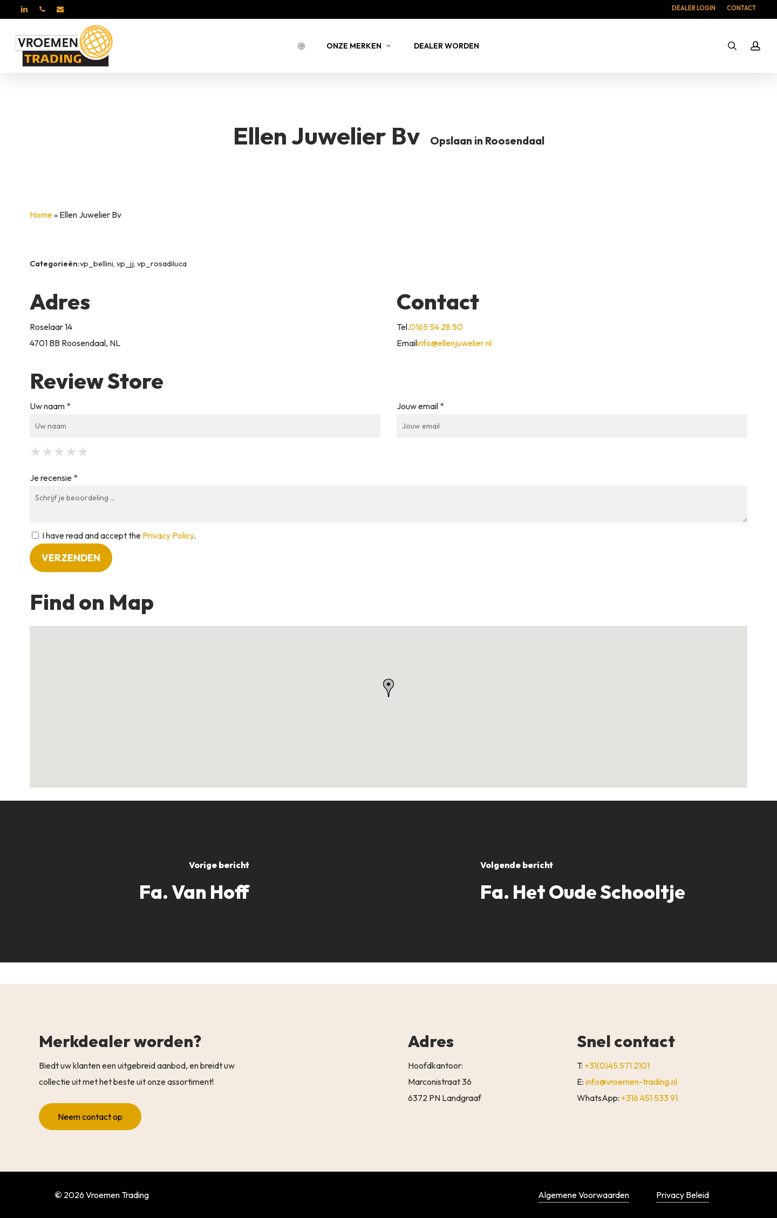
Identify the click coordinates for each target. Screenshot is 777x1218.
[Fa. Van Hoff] (194, 881)
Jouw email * (420, 406)
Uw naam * (50, 406)
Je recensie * (54, 477)
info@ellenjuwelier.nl (454, 343)
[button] (90, 1129)
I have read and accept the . (114, 535)
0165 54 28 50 (436, 326)
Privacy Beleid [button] (682, 1194)
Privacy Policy (168, 535)
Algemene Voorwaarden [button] (583, 1194)
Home (41, 214)
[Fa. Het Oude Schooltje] (582, 881)
